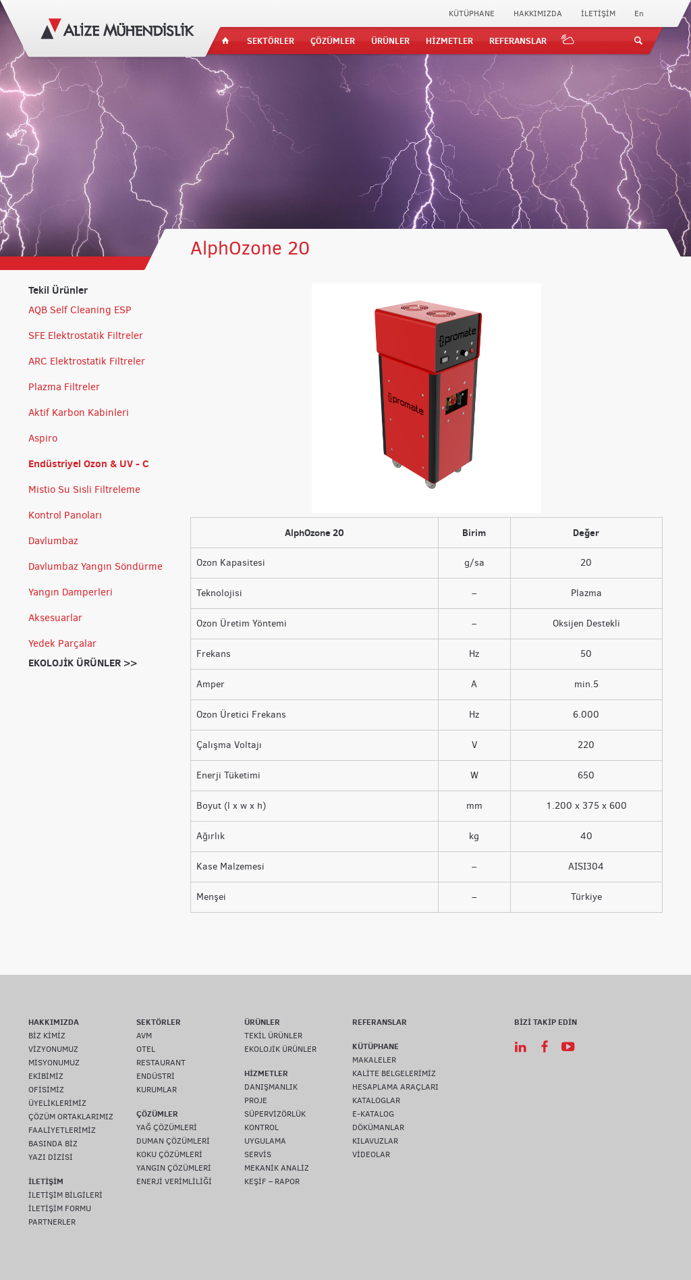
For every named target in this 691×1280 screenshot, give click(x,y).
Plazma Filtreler (64, 387)
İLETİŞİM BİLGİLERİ (65, 1195)
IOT (568, 40)
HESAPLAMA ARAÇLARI (395, 1087)
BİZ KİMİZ (46, 1035)
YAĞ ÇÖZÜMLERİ (166, 1127)
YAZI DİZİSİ (50, 1157)
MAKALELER (374, 1060)
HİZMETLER (449, 40)
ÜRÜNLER (390, 40)
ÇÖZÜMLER (332, 40)
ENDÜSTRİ (155, 1076)
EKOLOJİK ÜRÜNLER (280, 1049)
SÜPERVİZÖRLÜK (275, 1114)
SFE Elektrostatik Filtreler (85, 335)
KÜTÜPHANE (472, 13)
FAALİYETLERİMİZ (62, 1130)
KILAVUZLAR (375, 1141)
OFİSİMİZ (46, 1089)
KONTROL (261, 1127)
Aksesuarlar (55, 617)
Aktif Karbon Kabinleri (78, 412)
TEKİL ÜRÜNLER (273, 1035)
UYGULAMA (265, 1141)
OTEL (145, 1049)
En (639, 13)
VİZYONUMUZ (53, 1049)
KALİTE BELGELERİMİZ (394, 1073)
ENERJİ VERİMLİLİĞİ (174, 1181)
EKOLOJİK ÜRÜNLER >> (82, 663)
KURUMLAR (156, 1089)
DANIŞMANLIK (271, 1087)
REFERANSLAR (518, 40)
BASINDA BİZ (53, 1143)
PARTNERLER (52, 1222)
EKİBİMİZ (45, 1076)
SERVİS (257, 1154)
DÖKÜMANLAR (378, 1127)
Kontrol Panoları (65, 515)
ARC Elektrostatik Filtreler (86, 361)
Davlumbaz (53, 541)
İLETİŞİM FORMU (59, 1208)
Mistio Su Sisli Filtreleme (84, 489)
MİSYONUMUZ (54, 1062)
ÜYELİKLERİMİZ (57, 1103)
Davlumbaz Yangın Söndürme (95, 566)
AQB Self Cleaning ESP (80, 310)
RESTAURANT (161, 1062)
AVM (144, 1035)
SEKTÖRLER (270, 40)
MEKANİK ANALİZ (276, 1168)
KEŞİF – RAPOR (272, 1181)
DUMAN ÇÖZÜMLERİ (173, 1141)
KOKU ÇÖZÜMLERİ (169, 1154)
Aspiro (42, 438)
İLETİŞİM (598, 13)
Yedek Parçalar (62, 643)
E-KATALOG (373, 1114)
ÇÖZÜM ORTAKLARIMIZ (70, 1116)
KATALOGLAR (376, 1100)
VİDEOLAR (371, 1154)
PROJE (255, 1100)
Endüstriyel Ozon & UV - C (88, 463)
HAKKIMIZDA (538, 13)
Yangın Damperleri (70, 592)
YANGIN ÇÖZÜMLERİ (173, 1168)
